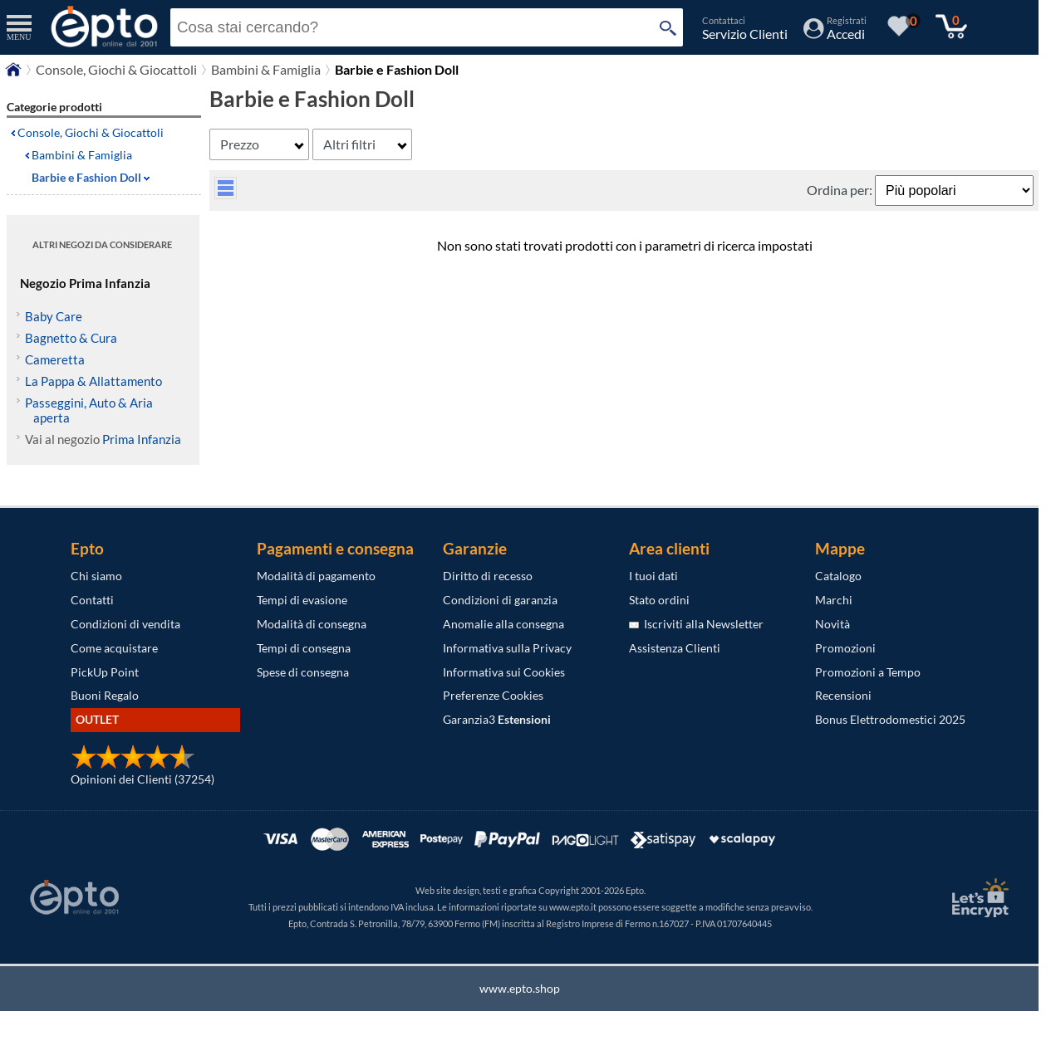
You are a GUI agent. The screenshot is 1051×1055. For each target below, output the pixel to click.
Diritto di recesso (488, 576)
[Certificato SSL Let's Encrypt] (978, 897)
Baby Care (53, 316)
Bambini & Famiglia (266, 69)
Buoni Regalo (105, 695)
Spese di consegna (303, 672)
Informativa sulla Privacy (507, 648)
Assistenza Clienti (674, 648)
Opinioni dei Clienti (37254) (142, 779)
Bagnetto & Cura (71, 337)
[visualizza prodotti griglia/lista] (225, 194)
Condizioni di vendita (125, 624)
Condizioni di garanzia (500, 600)
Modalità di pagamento (316, 576)
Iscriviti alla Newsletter (696, 624)
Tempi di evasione (302, 600)
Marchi (833, 600)
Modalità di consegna (311, 624)
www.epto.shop (519, 988)
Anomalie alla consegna (503, 624)
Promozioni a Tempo (868, 672)
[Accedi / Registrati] (835, 34)
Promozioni (845, 648)
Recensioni (843, 695)
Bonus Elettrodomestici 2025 (890, 719)
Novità (832, 624)
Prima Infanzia (141, 439)
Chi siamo (96, 576)
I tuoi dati (653, 576)
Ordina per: (841, 190)
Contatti (92, 600)
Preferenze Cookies (493, 695)
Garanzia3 (497, 719)
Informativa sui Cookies (504, 672)
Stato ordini (659, 600)
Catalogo (838, 576)
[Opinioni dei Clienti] (133, 765)
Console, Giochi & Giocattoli (116, 69)
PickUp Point (105, 672)
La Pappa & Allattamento (93, 381)
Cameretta (55, 359)
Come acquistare (114, 648)
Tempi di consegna (304, 648)
